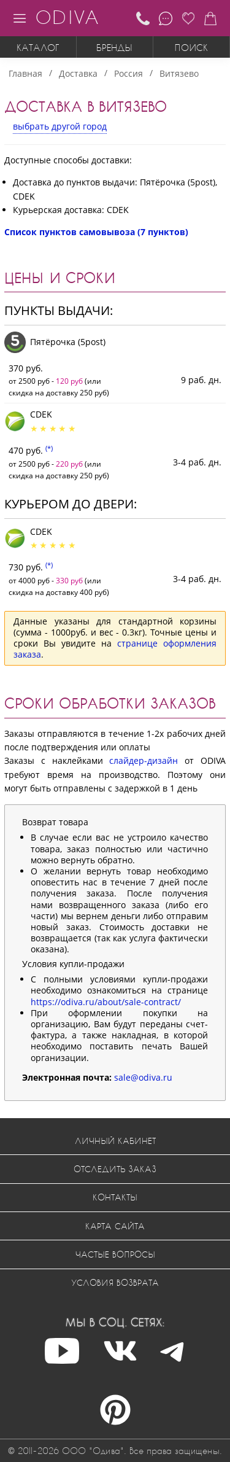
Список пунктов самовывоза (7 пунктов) (96, 232)
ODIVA (67, 17)
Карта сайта (115, 1226)
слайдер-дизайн (143, 760)
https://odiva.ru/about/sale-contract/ (106, 1002)
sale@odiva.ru (143, 1077)
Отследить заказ (115, 1169)
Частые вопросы (115, 1254)
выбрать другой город (60, 126)
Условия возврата (115, 1282)
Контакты (115, 1197)
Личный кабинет (115, 1140)
